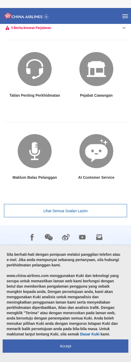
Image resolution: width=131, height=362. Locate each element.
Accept (65, 346)
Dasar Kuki (90, 334)
